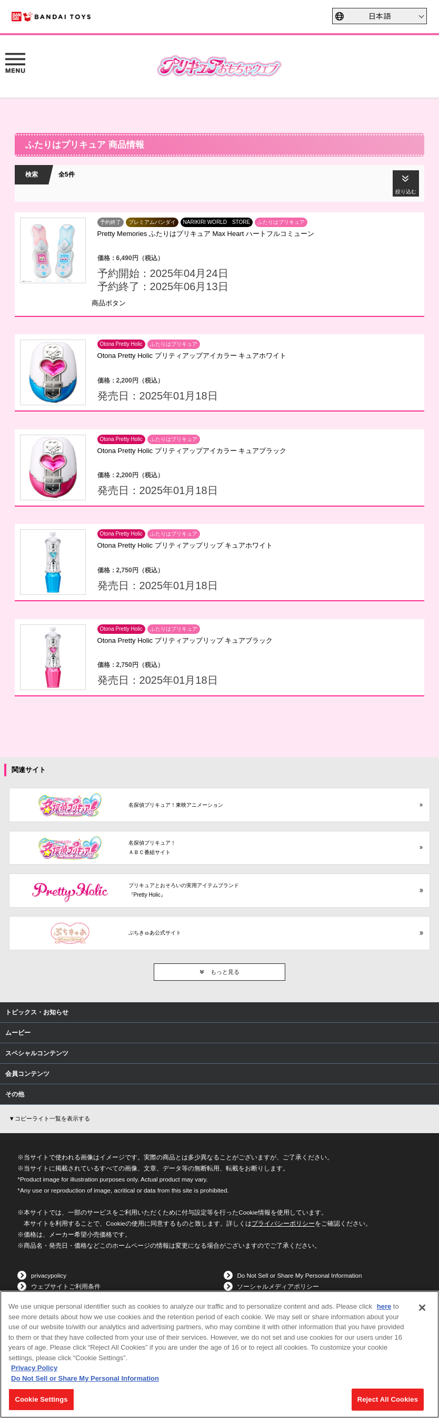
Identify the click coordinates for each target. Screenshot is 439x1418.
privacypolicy (48, 1275)
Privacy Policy (34, 1368)
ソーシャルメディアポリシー (278, 1286)
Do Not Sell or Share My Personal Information (299, 1275)
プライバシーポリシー (283, 1223)
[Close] (422, 1307)
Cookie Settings (41, 1399)
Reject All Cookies (387, 1399)
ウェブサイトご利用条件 (66, 1286)
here (384, 1306)
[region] (219, 1354)
